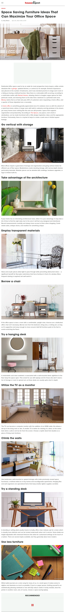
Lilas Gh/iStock (60, 58)
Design (3, 8)
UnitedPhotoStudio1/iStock (57, 525)
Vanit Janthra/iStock (58, 214)
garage (14, 88)
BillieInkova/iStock (58, 578)
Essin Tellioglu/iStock (58, 161)
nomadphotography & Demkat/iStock (54, 371)
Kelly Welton (6, 21)
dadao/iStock (60, 474)
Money (3, 100)
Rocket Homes (23, 95)
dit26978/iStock (59, 421)
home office (7, 106)
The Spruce (34, 113)
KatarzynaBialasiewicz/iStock (56, 267)
